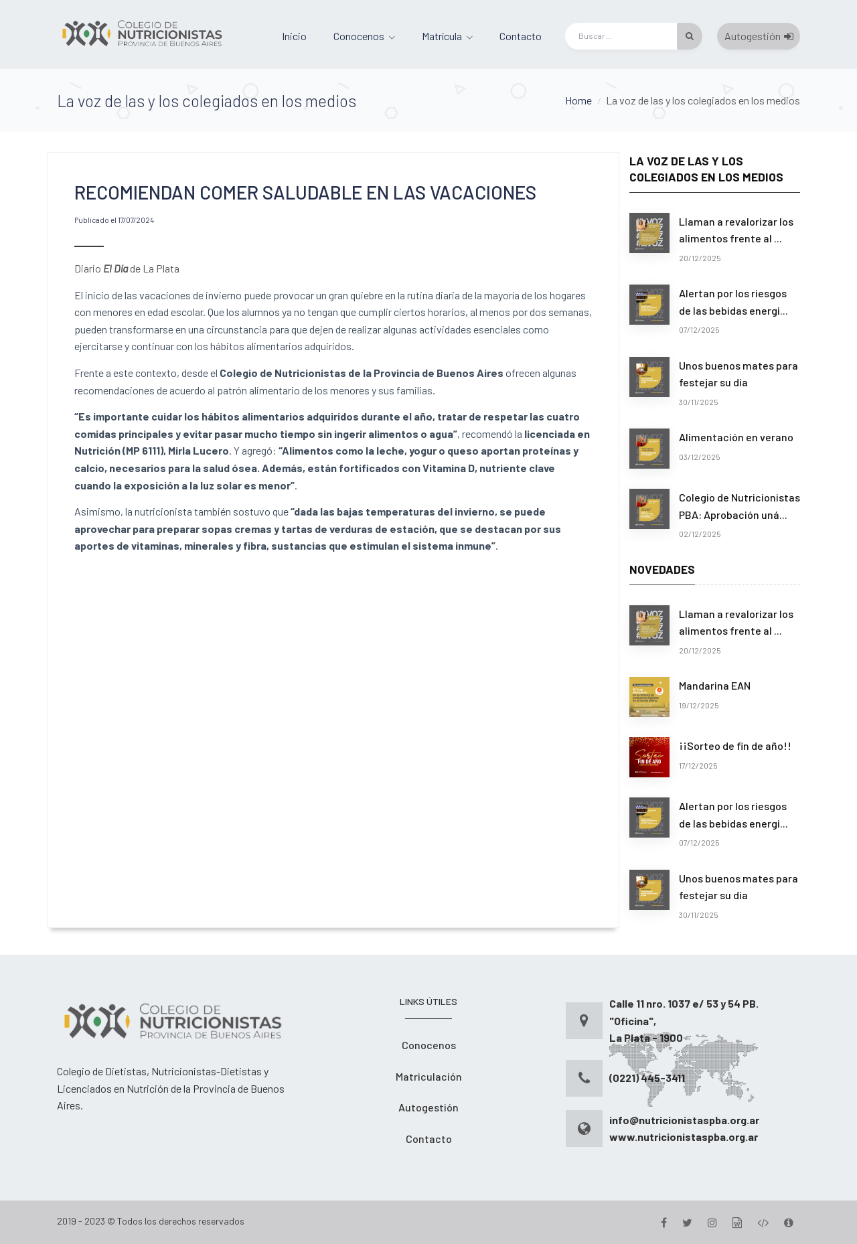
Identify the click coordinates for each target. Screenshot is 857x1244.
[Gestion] (737, 1222)
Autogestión (758, 35)
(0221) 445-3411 (647, 1077)
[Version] (788, 1222)
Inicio (294, 35)
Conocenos (358, 35)
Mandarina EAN (715, 685)
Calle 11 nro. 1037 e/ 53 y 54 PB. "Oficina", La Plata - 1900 (684, 1020)
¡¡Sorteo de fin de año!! (735, 745)
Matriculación (429, 1076)
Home (578, 100)
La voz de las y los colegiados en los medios (703, 100)
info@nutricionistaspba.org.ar (684, 1119)
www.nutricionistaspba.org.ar (683, 1136)
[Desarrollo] (763, 1222)
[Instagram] (712, 1222)
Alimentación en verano (736, 437)
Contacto (520, 35)
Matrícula (442, 35)
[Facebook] (664, 1222)
